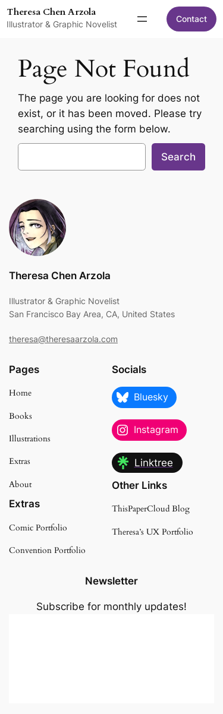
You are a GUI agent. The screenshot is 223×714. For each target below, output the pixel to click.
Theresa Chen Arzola (51, 12)
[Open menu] (142, 19)
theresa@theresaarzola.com (63, 339)
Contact (191, 19)
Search (178, 157)
